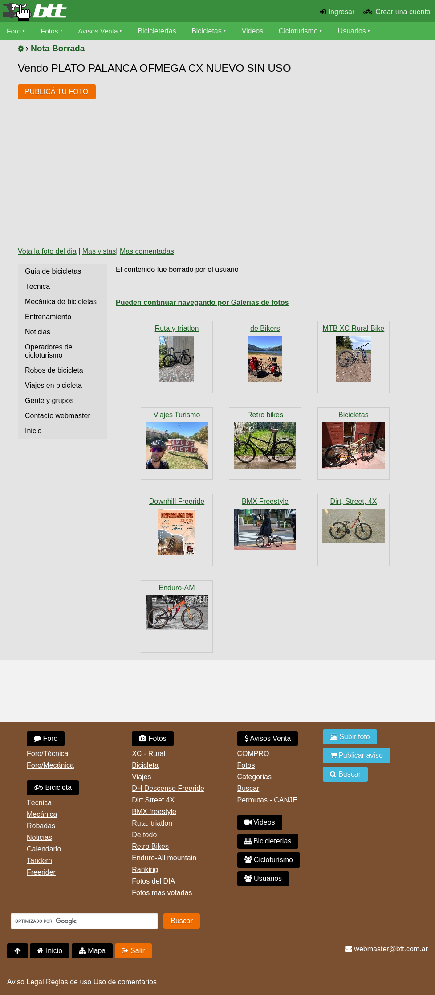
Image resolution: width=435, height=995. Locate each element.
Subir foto (350, 736)
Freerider (41, 872)
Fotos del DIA (153, 881)
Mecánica (42, 814)
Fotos (50, 31)
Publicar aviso (356, 755)
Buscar (248, 788)
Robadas (41, 826)
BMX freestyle (154, 811)
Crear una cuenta (403, 12)
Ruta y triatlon (177, 328)
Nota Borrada (58, 48)
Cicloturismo (300, 31)
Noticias (37, 332)
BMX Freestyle (265, 501)
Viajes (141, 777)
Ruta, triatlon (152, 823)
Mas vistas (99, 251)
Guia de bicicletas (53, 271)
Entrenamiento (48, 317)
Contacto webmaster (57, 415)
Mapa (92, 950)
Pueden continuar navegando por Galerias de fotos (202, 302)
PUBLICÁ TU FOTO (57, 91)
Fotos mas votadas (162, 892)
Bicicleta (53, 787)
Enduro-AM (177, 588)
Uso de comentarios (125, 982)
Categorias (254, 777)
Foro (14, 31)
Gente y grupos (49, 400)
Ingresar (342, 12)
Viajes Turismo (177, 415)
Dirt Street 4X (153, 800)
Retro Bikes (150, 846)
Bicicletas (210, 31)
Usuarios (354, 31)
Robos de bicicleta (54, 370)
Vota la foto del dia (47, 251)
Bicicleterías (159, 31)
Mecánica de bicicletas (61, 301)
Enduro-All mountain (164, 858)
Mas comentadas (147, 251)
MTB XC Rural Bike (354, 328)
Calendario (44, 849)
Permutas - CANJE (267, 800)
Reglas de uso (68, 982)
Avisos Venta (99, 31)
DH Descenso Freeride (168, 788)
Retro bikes (265, 415)
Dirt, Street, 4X (353, 501)
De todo (144, 835)
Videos (255, 31)
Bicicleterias (268, 841)
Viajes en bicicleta (53, 385)
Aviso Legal (25, 982)
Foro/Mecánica (50, 765)
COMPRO (253, 753)
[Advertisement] (180, 172)
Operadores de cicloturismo (49, 351)
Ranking (145, 869)
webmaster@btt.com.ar (386, 949)
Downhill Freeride (177, 501)
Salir (133, 950)
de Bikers (265, 328)
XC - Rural (148, 753)
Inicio (33, 431)
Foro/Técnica (47, 753)
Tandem (39, 860)
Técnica (37, 286)
